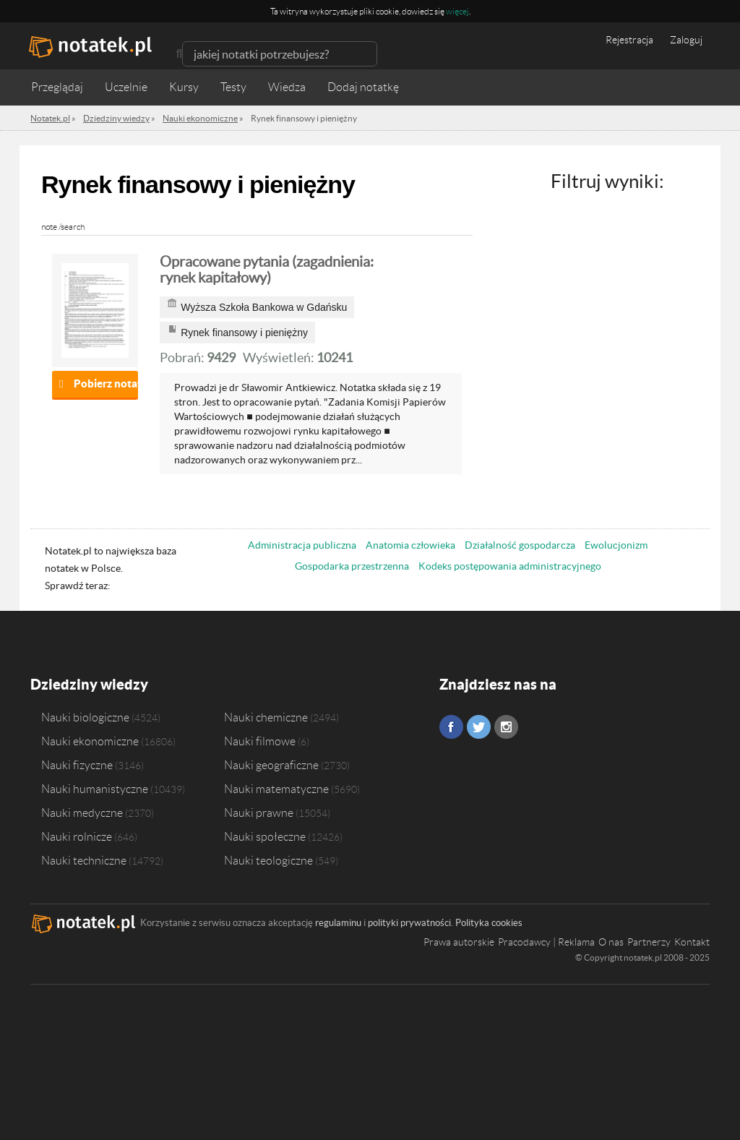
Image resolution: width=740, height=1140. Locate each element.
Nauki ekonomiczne (90, 740)
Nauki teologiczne (268, 860)
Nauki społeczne (265, 836)
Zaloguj (686, 40)
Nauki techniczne (83, 860)
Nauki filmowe (260, 740)
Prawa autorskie (458, 942)
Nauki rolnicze (76, 836)
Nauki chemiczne (266, 717)
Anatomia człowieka (410, 545)
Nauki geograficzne (271, 764)
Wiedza (287, 87)
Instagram (506, 727)
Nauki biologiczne (85, 717)
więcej (457, 11)
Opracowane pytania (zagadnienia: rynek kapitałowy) (267, 270)
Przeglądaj (57, 87)
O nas (611, 942)
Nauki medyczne (82, 812)
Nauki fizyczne (77, 764)
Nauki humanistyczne (94, 788)
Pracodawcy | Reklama (546, 942)
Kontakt (692, 942)
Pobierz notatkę (106, 383)
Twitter (479, 727)
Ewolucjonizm (616, 545)
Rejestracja (629, 40)
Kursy (184, 87)
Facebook (451, 727)
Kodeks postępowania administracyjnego (509, 566)
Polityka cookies (488, 922)
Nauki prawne (258, 812)
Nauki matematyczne (276, 788)
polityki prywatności (409, 922)
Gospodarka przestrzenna (352, 566)
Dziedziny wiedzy (89, 684)
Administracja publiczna (302, 545)
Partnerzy (649, 942)
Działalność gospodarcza (520, 545)
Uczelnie (126, 87)
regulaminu (338, 922)
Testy (233, 87)
